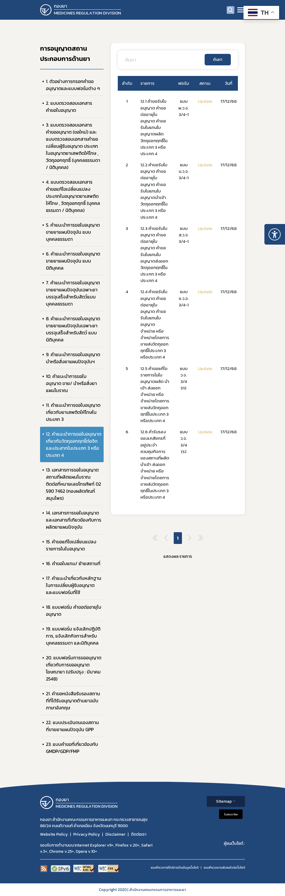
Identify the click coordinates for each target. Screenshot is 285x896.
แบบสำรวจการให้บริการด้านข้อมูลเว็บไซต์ (174, 867)
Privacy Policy (86, 834)
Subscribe (231, 814)
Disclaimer (115, 834)
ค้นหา (217, 60)
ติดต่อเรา (138, 834)
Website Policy (54, 834)
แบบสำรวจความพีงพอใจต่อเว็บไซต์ (224, 867)
